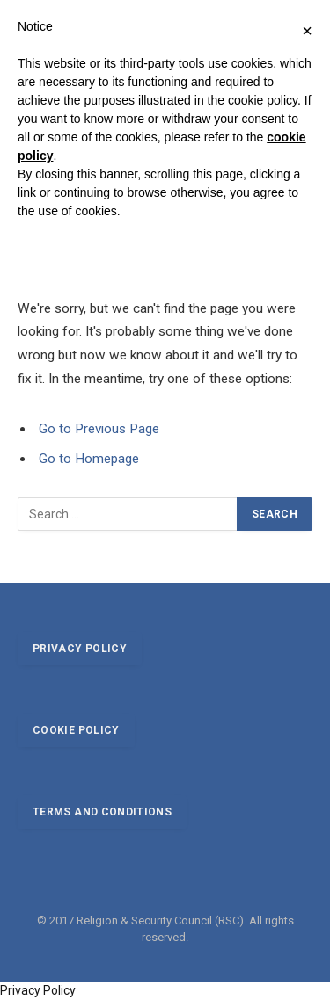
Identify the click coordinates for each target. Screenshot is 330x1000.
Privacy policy (80, 648)
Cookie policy (76, 730)
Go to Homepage (89, 459)
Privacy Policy (38, 990)
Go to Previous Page (99, 429)
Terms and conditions (102, 812)
